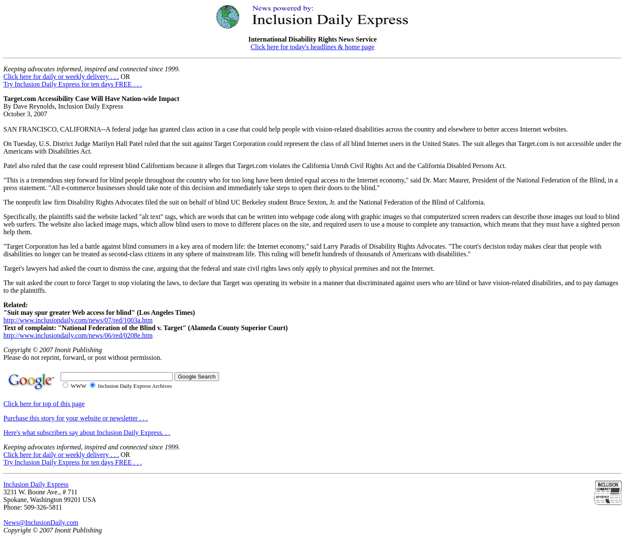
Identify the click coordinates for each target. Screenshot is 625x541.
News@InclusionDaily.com (40, 522)
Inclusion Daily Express (36, 484)
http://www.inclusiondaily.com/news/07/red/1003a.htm (78, 320)
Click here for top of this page (44, 403)
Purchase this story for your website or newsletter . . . (75, 418)
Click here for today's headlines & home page (312, 46)
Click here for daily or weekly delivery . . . (61, 76)
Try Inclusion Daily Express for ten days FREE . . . (72, 84)
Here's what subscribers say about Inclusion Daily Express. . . (86, 432)
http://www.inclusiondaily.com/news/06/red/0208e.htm (78, 335)
